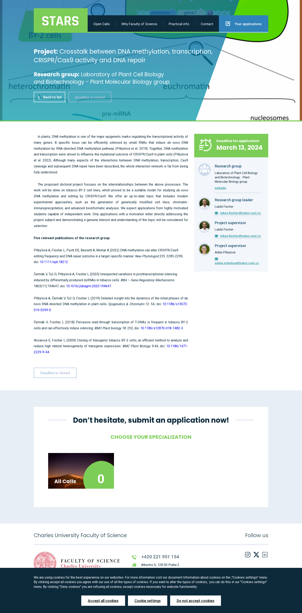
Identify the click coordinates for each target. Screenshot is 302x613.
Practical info (179, 24)
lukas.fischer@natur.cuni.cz (240, 213)
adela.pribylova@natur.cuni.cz (237, 263)
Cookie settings (148, 601)
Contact (207, 24)
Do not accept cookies (195, 601)
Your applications (244, 23)
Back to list (49, 97)
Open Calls (101, 24)
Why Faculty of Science (139, 24)
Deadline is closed (90, 97)
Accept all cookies (103, 601)
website (220, 188)
